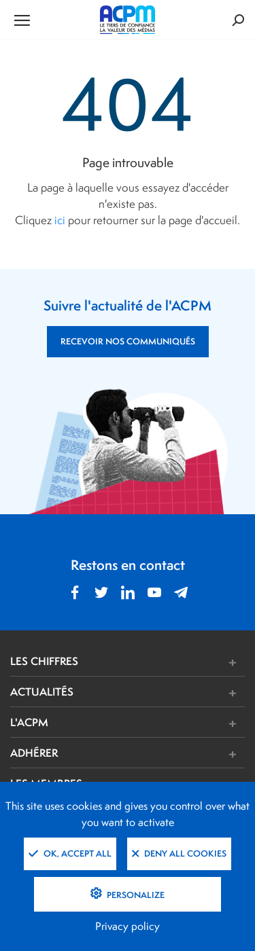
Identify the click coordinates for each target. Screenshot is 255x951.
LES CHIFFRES (44, 660)
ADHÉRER (34, 752)
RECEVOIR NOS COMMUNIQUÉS (128, 341)
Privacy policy (127, 926)
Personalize (135, 895)
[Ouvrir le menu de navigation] (49, 19)
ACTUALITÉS (41, 691)
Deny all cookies (179, 853)
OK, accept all (70, 853)
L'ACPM (29, 722)
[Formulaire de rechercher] (205, 20)
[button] (176, 662)
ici (59, 220)
